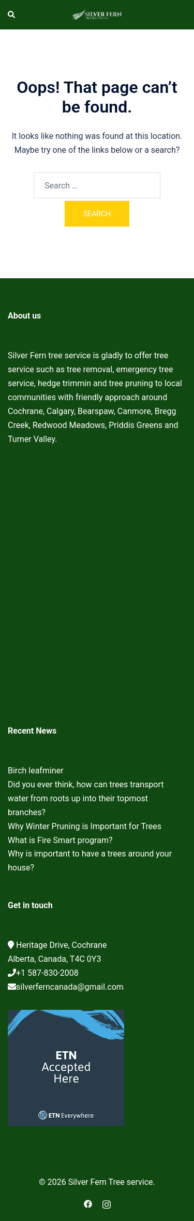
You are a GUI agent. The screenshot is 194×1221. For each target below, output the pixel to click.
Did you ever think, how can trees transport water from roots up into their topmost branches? (85, 798)
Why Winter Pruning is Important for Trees (84, 826)
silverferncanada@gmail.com (70, 987)
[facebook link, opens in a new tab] (88, 1203)
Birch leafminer (36, 770)
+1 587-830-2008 (47, 973)
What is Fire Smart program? (60, 840)
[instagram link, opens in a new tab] (106, 1203)
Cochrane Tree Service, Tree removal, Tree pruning (97, 588)
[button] (12, 14)
